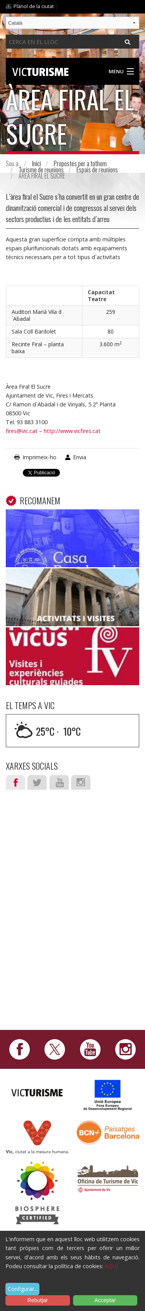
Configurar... (23, 1288)
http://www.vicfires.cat (72, 431)
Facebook (15, 782)
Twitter (37, 782)
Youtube (59, 782)
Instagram (80, 782)
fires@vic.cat (22, 431)
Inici (36, 163)
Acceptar (105, 1300)
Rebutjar (37, 1300)
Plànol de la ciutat (34, 6)
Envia (79, 457)
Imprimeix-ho (39, 457)
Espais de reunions (97, 169)
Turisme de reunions (41, 169)
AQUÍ (111, 1266)
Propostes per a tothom (80, 163)
